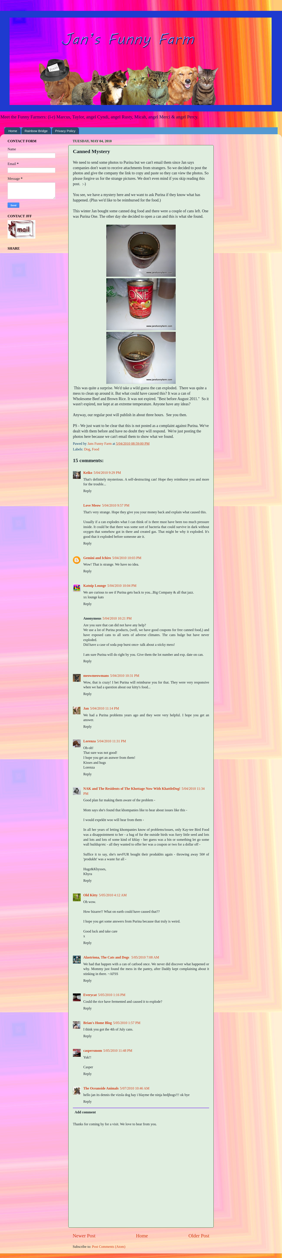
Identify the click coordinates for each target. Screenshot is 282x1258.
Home (12, 131)
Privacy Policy (65, 131)
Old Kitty (90, 895)
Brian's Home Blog (97, 1023)
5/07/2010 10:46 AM (134, 1088)
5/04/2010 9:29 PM (107, 473)
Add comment (85, 1112)
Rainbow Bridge (36, 131)
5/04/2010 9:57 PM (115, 505)
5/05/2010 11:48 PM (117, 1051)
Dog (87, 449)
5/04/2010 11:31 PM (111, 741)
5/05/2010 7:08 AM (145, 957)
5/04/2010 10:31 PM (124, 676)
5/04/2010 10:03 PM (126, 558)
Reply (87, 491)
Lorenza (89, 741)
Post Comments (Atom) (108, 1247)
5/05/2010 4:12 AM (113, 895)
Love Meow (92, 505)
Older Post (199, 1235)
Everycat (90, 995)
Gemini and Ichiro (97, 558)
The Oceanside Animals (101, 1088)
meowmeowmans (96, 676)
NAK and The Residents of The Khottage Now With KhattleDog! (131, 789)
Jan (86, 708)
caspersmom (92, 1051)
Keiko (87, 473)
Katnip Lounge (94, 586)
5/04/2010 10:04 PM (121, 586)
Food (95, 449)
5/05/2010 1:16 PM (111, 995)
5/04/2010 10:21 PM (117, 618)
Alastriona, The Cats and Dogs (106, 957)
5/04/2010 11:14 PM (104, 708)
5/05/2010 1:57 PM (126, 1023)
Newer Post (84, 1235)
